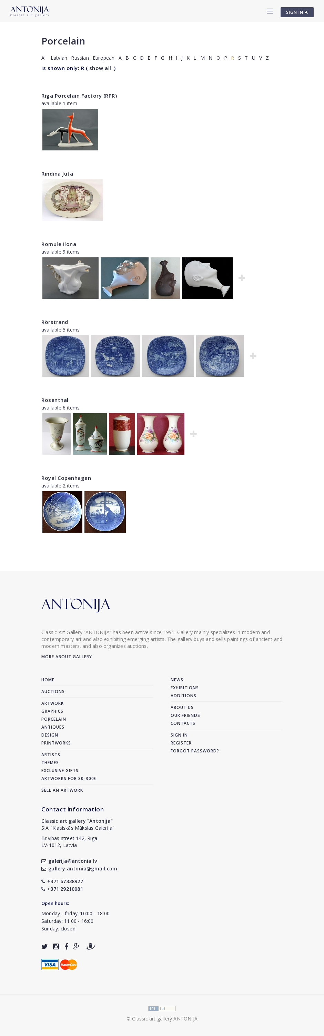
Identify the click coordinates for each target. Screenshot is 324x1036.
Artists (50, 755)
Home (47, 680)
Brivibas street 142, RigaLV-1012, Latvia (69, 841)
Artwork (52, 703)
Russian (80, 58)
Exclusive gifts (60, 770)
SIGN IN (297, 12)
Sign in (179, 735)
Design (49, 735)
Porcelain (63, 40)
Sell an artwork (62, 790)
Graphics (52, 711)
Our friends (185, 715)
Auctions (53, 691)
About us (182, 707)
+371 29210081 (62, 889)
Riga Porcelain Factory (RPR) (79, 95)
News (177, 680)
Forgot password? (195, 751)
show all (100, 68)
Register (181, 743)
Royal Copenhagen (66, 477)
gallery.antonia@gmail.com (79, 868)
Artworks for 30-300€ (69, 778)
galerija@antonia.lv (69, 861)
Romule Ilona (58, 243)
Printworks (56, 743)
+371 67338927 (62, 881)
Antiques (52, 727)
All (44, 58)
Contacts (183, 723)
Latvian (59, 58)
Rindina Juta (57, 173)
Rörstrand (54, 321)
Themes (50, 763)
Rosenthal (55, 399)
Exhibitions (185, 688)
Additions (183, 696)
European (104, 58)
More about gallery (66, 657)
